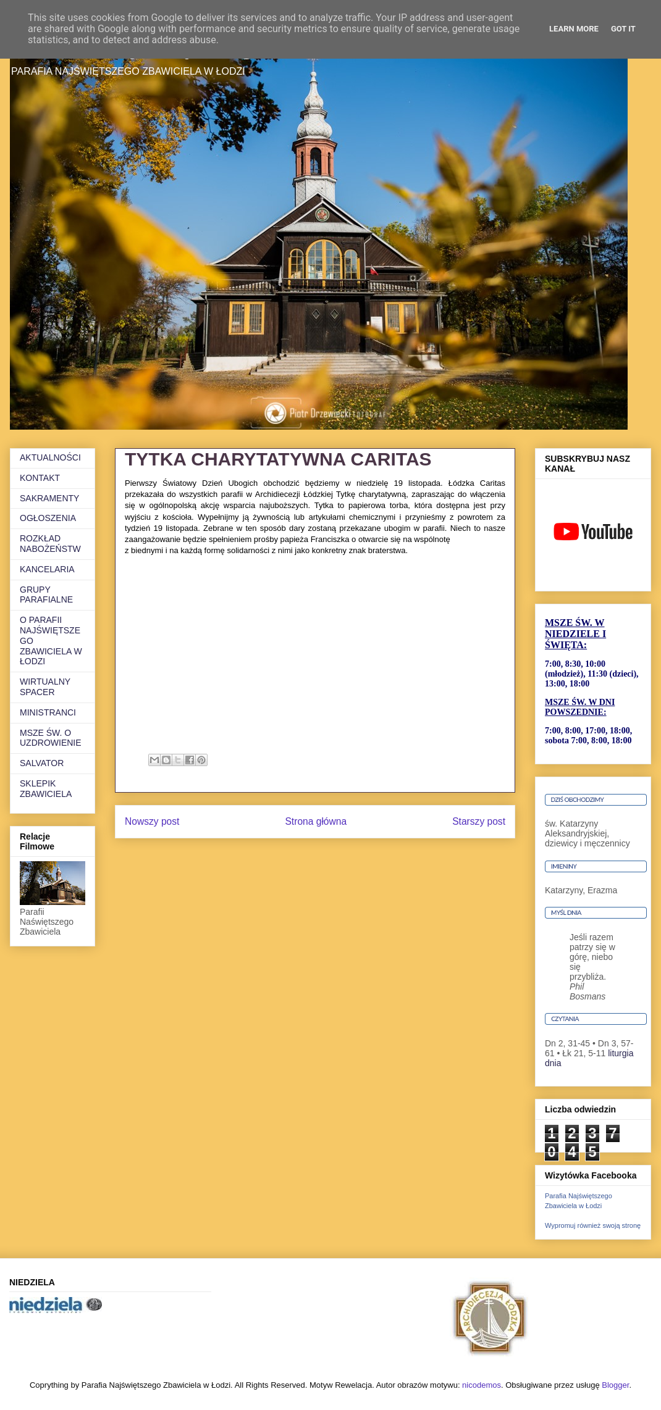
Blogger (615, 1385)
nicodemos (481, 1385)
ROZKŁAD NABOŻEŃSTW (50, 543)
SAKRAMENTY (49, 498)
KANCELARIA (47, 569)
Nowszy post (152, 821)
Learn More (574, 28)
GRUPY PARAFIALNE (46, 595)
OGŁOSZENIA (48, 518)
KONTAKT (40, 478)
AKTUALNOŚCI (50, 457)
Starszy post (478, 821)
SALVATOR (42, 763)
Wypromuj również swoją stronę (593, 1225)
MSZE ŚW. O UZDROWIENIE (51, 738)
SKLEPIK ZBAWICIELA (46, 788)
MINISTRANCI (48, 712)
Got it (623, 28)
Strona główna (316, 821)
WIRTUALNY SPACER (45, 687)
